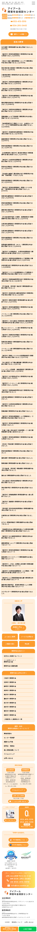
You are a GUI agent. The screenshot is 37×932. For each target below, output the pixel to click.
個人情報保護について (11, 750)
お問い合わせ (8, 758)
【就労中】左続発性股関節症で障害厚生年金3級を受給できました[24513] (17, 160)
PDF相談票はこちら (18, 840)
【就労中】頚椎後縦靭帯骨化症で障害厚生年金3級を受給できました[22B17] (17, 280)
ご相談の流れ (9, 644)
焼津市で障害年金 (10, 690)
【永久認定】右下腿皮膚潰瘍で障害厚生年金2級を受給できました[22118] (17, 363)
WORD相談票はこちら (18, 845)
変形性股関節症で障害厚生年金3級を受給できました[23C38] (17, 204)
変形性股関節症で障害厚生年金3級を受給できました (17, 452)
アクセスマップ (9, 754)
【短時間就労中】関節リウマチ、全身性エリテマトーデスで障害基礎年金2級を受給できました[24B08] (17, 125)
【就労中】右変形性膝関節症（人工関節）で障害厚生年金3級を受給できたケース (17, 572)
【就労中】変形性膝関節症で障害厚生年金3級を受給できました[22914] (17, 308)
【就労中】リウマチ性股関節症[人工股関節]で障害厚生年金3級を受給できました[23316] (17, 273)
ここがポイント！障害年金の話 (10, 661)
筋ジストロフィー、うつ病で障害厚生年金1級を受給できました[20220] (17, 328)
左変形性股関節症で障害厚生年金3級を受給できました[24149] (17, 224)
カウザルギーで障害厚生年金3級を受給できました (17, 592)
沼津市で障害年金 (10, 682)
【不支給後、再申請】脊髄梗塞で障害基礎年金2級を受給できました (17, 469)
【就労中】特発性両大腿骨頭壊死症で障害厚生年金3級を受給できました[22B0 (17, 294)
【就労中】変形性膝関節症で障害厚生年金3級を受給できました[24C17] (17, 96)
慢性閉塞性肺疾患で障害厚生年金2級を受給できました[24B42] (17, 103)
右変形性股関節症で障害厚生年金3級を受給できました (17, 398)
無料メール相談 (18, 34)
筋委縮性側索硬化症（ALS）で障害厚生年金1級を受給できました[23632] (17, 245)
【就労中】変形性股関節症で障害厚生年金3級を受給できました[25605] (17, 55)
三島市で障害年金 (10, 678)
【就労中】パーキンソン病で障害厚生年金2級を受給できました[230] (17, 384)
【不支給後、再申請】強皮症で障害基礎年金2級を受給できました (17, 287)
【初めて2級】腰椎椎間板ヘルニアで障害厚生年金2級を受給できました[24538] (17, 62)
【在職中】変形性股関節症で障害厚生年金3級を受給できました (17, 438)
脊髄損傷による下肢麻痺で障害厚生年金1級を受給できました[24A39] (17, 117)
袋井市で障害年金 (10, 707)
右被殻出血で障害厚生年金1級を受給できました (17, 516)
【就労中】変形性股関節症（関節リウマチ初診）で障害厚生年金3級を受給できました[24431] (16, 189)
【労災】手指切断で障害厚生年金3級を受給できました (17, 445)
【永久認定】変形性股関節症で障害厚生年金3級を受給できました (17, 481)
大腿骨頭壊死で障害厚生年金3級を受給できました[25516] (17, 75)
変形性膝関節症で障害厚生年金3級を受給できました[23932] (17, 238)
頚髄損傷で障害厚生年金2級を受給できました (17, 411)
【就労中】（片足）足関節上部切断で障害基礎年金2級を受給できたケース (17, 565)
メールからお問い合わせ (18, 801)
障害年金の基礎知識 (11, 666)
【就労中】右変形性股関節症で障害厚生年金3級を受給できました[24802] (17, 89)
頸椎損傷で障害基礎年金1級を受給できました (17, 463)
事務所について (17, 922)
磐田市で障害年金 (10, 711)
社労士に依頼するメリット (13, 656)
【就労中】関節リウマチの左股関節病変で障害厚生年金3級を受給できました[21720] (17, 356)
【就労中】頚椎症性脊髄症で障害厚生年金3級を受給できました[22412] (17, 335)
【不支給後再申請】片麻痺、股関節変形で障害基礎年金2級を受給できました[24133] (17, 217)
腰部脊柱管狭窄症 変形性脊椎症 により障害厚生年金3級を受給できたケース (16, 585)
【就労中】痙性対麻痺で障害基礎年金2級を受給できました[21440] (17, 301)
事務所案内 (8, 733)
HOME (7, 922)
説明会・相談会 (9, 746)
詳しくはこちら (10, 820)
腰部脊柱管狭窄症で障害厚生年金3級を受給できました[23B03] (17, 210)
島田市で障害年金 (10, 694)
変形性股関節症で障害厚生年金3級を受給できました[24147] (17, 181)
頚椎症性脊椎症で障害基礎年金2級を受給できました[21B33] (17, 342)
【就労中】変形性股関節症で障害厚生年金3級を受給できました (17, 424)
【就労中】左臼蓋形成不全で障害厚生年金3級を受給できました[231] (17, 377)
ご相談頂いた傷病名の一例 (13, 719)
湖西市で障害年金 (10, 715)
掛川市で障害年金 (10, 703)
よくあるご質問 (10, 637)
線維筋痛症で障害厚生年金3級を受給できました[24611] (17, 140)
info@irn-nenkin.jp (20, 885)
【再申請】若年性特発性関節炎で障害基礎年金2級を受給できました (17, 509)
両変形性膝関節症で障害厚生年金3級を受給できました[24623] (17, 197)
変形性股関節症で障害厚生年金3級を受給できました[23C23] (17, 146)
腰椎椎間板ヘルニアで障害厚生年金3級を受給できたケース (17, 544)
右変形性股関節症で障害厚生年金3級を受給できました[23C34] (17, 231)
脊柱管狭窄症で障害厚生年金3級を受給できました (17, 488)
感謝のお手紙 (8, 742)
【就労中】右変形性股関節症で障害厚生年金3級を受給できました (17, 405)
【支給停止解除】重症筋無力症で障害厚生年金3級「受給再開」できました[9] (17, 174)
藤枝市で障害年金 (10, 699)
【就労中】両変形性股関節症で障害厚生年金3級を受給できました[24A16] (17, 110)
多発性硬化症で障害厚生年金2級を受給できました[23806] (17, 266)
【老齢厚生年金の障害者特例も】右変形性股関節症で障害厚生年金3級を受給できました (17, 530)
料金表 (27, 644)
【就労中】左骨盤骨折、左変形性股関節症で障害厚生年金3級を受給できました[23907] (17, 252)
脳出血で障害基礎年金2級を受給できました (16, 475)
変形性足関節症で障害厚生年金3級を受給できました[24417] (17, 167)
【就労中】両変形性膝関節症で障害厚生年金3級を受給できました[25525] (17, 82)
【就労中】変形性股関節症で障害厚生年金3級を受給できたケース (17, 551)
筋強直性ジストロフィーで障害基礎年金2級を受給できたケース (17, 558)
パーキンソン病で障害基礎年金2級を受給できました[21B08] (17, 349)
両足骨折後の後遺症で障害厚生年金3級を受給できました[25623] (17, 69)
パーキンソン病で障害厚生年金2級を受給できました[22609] (17, 315)
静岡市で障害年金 (10, 686)
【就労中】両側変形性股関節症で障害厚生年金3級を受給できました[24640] (17, 133)
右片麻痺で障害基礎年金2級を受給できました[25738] (17, 48)
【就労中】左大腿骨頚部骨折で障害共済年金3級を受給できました (17, 537)
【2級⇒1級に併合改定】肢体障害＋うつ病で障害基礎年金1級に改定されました (17, 431)
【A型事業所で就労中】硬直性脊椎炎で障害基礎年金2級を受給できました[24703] (17, 153)
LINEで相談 (27, 929)
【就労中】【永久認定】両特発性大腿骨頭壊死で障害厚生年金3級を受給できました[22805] (17, 322)
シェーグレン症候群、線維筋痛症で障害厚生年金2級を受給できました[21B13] (17, 370)
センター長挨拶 (9, 738)
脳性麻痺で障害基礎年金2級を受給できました (17, 458)
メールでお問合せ (27, 637)
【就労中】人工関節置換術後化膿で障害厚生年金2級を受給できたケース (17, 578)
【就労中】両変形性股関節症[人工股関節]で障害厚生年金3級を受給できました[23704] (17, 259)
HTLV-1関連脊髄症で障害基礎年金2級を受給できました (17, 523)
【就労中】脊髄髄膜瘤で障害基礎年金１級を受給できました (17, 495)
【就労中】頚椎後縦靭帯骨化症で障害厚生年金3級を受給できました (17, 391)
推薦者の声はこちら (18, 628)
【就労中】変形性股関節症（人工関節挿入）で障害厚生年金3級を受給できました (17, 417)
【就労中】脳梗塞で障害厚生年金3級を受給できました (17, 502)
